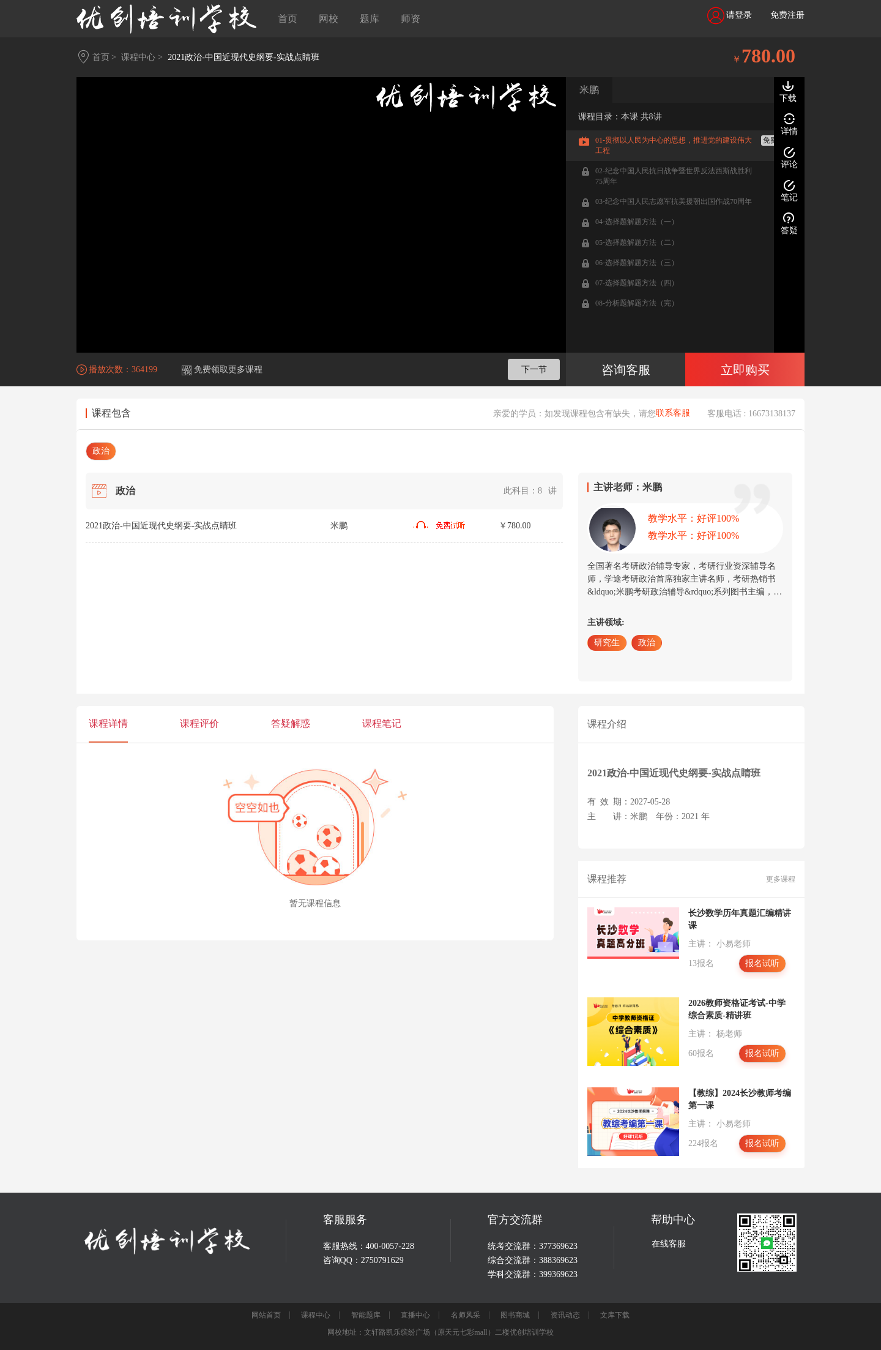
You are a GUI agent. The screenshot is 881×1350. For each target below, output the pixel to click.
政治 (101, 451)
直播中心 (415, 1315)
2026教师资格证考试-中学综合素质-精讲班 (737, 1009)
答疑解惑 (290, 723)
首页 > (104, 57)
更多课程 (780, 879)
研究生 (607, 642)
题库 (369, 18)
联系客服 (673, 413)
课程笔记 (381, 723)
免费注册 (787, 15)
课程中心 (315, 1315)
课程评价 (199, 723)
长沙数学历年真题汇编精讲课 (739, 919)
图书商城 (515, 1315)
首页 (287, 18)
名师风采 (465, 1315)
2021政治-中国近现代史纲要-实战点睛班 (243, 57)
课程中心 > (141, 57)
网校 (328, 18)
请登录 (730, 15)
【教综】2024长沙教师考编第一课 (739, 1099)
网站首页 (266, 1315)
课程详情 (108, 723)
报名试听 (762, 963)
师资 (410, 18)
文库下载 (615, 1315)
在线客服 (669, 1243)
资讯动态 (565, 1315)
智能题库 (366, 1315)
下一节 (534, 369)
